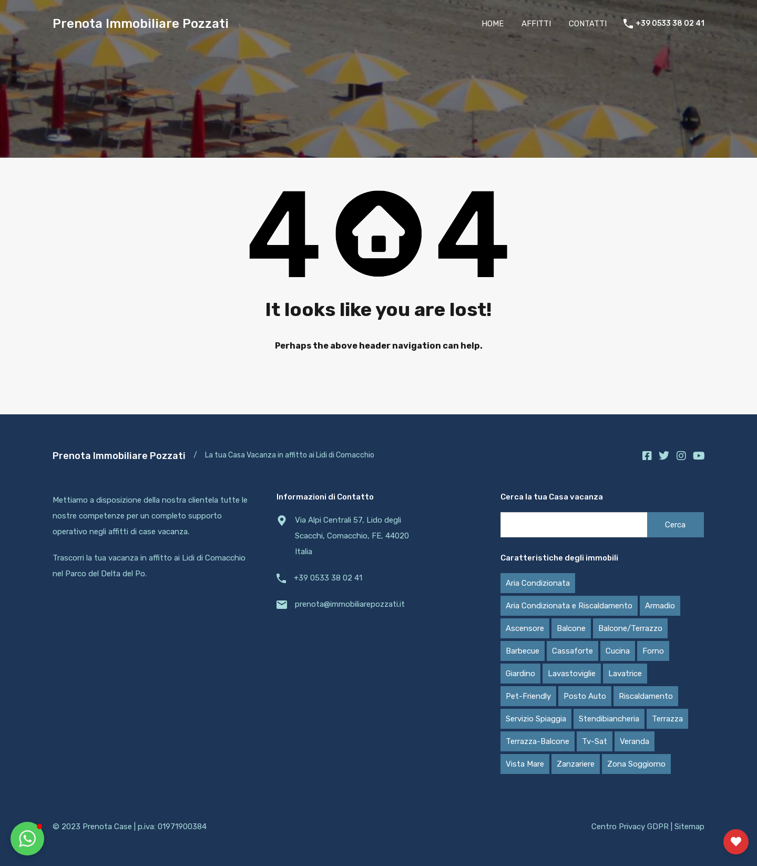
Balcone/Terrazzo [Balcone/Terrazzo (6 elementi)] (630, 628)
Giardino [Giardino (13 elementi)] (520, 673)
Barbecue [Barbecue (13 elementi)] (522, 651)
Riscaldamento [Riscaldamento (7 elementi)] (646, 696)
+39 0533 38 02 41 (670, 23)
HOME (493, 23)
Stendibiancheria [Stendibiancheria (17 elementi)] (609, 719)
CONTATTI (588, 23)
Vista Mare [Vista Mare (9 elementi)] (525, 764)
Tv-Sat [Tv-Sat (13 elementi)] (594, 741)
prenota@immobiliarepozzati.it (350, 604)
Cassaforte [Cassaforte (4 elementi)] (572, 651)
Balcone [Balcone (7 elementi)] (571, 628)
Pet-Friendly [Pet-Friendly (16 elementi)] (528, 696)
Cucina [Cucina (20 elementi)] (618, 651)
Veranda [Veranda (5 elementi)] (634, 741)
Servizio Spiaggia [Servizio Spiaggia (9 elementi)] (536, 719)
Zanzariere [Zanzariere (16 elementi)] (576, 764)
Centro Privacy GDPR (630, 826)
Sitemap (689, 826)
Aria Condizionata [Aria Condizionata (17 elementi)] (538, 583)
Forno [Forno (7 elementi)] (653, 651)
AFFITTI (536, 23)
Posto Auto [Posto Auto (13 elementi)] (585, 696)
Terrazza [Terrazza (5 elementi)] (667, 719)
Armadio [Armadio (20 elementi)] (660, 605)
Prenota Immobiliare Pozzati (141, 23)
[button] (27, 838)
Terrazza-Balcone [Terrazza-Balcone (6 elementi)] (537, 741)
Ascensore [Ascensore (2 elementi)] (525, 628)
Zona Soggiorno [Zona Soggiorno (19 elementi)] (636, 764)
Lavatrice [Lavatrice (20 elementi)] (625, 673)
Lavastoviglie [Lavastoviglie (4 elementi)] (572, 673)
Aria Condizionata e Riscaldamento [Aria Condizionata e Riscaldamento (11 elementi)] (569, 605)
